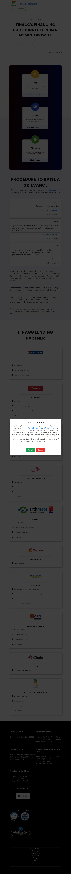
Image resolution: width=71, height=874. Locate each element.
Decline (40, 450)
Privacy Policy (50, 428)
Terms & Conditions (35, 428)
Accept (30, 450)
